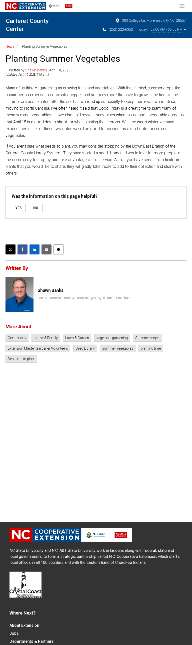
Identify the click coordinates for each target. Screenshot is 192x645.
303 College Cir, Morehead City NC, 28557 (150, 20)
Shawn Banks (36, 70)
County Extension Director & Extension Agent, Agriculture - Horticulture (84, 298)
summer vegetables (117, 348)
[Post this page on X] (11, 249)
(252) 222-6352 (117, 29)
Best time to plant (21, 359)
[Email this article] (47, 249)
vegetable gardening (112, 338)
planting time (151, 348)
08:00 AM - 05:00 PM (168, 29)
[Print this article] (59, 249)
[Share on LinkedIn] (35, 249)
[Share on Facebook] (23, 249)
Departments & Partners (32, 641)
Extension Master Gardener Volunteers (38, 348)
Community (17, 338)
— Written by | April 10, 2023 (38, 70)
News (10, 46)
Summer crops (147, 338)
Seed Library (85, 348)
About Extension (24, 625)
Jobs (14, 633)
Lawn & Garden (77, 338)
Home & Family (46, 338)
